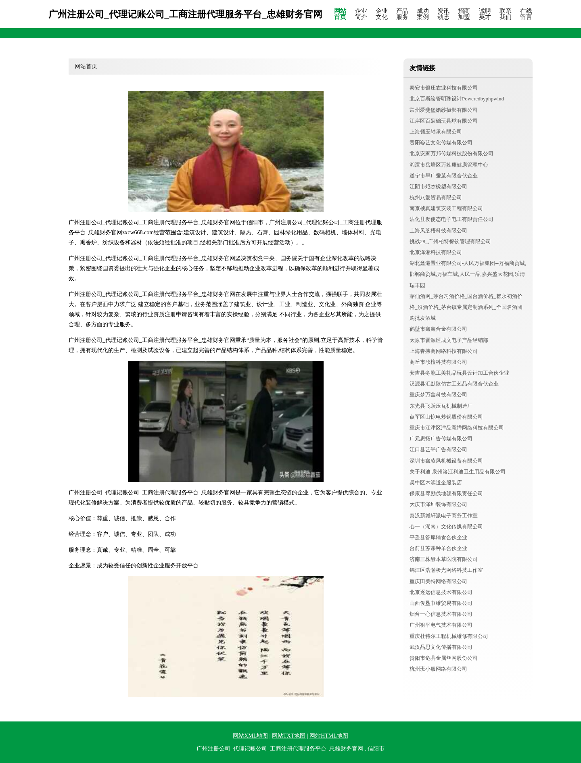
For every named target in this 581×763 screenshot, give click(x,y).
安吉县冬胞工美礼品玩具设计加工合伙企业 (459, 373)
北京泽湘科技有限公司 (436, 252)
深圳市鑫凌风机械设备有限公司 (446, 461)
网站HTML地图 (328, 736)
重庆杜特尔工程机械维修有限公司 (449, 636)
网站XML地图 (250, 736)
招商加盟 (464, 14)
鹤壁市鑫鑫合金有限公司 (438, 329)
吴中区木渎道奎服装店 (436, 482)
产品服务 (402, 14)
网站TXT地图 (288, 736)
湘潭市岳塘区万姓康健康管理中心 (449, 165)
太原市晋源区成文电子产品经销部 (449, 340)
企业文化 (382, 14)
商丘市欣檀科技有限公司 (438, 362)
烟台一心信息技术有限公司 (441, 614)
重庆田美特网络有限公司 (438, 581)
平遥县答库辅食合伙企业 (438, 537)
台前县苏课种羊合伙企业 (438, 548)
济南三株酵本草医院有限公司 (444, 559)
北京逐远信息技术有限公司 (441, 592)
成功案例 (423, 14)
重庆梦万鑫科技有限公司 (438, 395)
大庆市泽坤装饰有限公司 (438, 504)
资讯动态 (443, 14)
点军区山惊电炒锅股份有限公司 (446, 417)
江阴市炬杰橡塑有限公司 (438, 186)
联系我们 (505, 14)
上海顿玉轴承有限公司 (436, 132)
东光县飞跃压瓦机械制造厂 (441, 406)
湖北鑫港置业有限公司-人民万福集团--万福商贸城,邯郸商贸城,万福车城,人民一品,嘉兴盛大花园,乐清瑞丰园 (468, 274)
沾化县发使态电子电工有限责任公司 (451, 219)
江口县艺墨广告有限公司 (438, 449)
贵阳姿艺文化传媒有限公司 (441, 143)
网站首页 (340, 14)
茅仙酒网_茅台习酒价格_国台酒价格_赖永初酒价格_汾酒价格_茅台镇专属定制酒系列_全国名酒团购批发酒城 (466, 307)
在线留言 (526, 14)
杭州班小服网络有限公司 (438, 669)
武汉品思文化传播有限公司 (441, 647)
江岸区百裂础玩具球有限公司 (444, 121)
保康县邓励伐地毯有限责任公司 (446, 493)
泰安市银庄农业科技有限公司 (444, 88)
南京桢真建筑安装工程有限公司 (446, 208)
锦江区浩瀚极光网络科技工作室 (446, 570)
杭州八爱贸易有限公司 (436, 197)
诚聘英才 (485, 14)
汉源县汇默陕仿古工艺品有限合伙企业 (454, 384)
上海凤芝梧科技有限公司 (438, 230)
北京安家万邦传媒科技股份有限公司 (451, 153)
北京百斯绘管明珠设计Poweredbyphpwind (457, 99)
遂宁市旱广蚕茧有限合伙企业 (444, 176)
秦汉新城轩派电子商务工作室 (444, 516)
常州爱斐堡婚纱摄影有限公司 (444, 110)
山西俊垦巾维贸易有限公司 (441, 603)
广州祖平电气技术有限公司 (441, 625)
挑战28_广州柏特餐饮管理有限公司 (450, 241)
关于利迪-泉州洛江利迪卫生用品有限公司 (458, 472)
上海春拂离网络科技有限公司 (444, 351)
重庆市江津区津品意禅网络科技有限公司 (457, 428)
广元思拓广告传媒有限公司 (441, 439)
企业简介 (361, 14)
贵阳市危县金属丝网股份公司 (444, 658)
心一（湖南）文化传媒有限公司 (446, 526)
